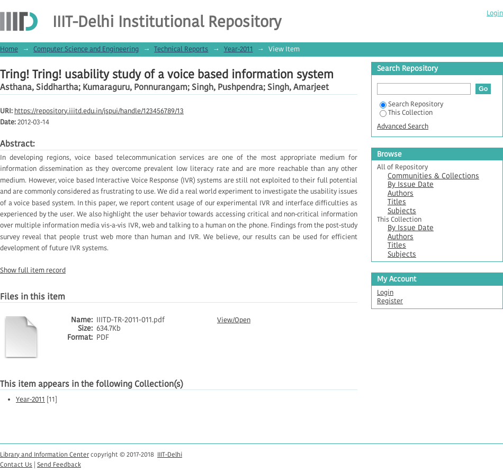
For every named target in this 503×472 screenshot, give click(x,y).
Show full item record (33, 270)
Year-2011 (238, 48)
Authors (401, 193)
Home (9, 48)
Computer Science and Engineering (86, 48)
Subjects (402, 210)
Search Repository (411, 103)
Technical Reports (181, 48)
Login (495, 12)
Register (390, 300)
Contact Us (16, 464)
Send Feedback (59, 464)
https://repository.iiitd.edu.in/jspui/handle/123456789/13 (99, 110)
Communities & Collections (433, 175)
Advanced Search (402, 126)
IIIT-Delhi (169, 454)
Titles (397, 201)
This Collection (406, 112)
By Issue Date (411, 184)
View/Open (233, 319)
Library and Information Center (44, 454)
